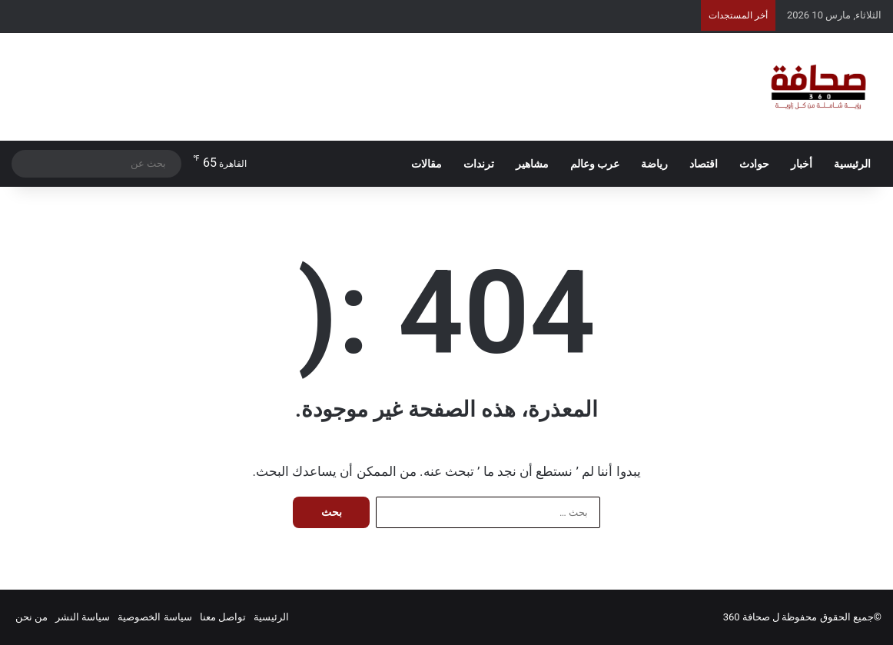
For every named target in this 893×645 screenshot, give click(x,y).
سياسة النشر (82, 617)
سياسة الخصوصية (154, 617)
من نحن (31, 617)
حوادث (754, 164)
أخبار (801, 164)
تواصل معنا (223, 617)
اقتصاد (703, 164)
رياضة (654, 164)
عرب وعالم (594, 164)
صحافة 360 (746, 617)
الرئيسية (852, 164)
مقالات (426, 164)
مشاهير (532, 164)
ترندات (478, 164)
